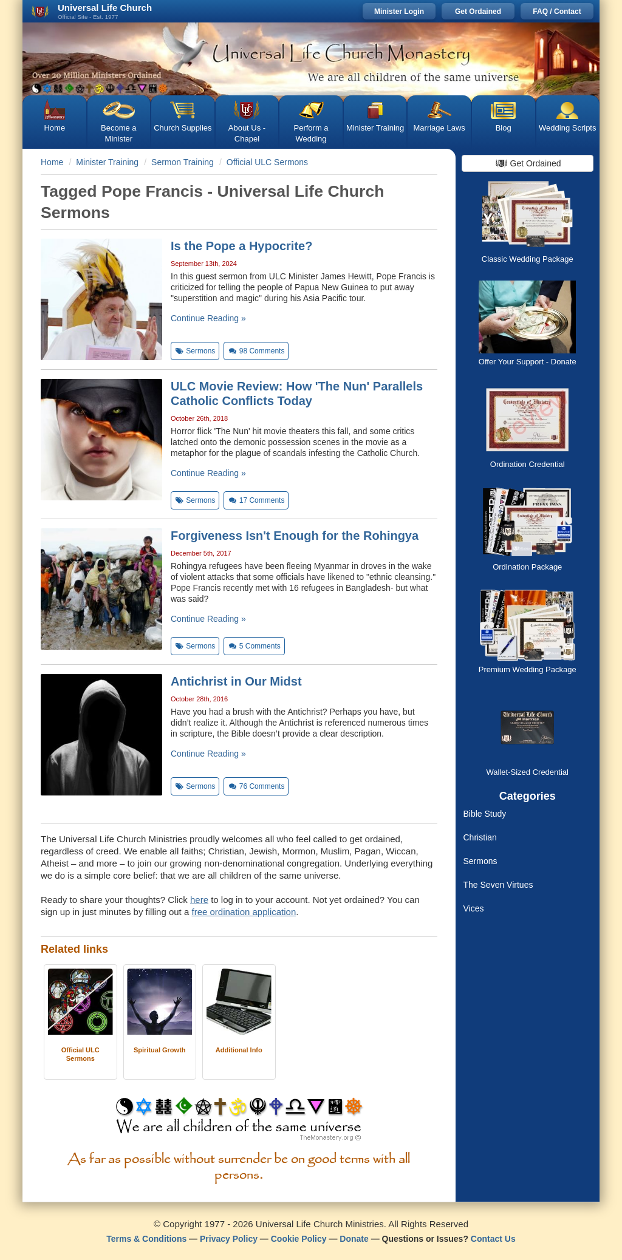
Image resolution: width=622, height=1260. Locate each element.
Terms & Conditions (146, 1239)
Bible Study (485, 814)
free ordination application (243, 912)
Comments (256, 351)
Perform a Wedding (310, 133)
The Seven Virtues (498, 885)
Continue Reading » (208, 318)
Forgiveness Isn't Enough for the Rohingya (295, 535)
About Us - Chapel (246, 133)
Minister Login (399, 11)
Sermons (480, 861)
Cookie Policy (299, 1239)
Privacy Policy (229, 1239)
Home (54, 127)
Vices (473, 908)
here (199, 899)
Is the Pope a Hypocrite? (241, 246)
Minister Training (375, 127)
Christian (480, 837)
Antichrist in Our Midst (236, 681)
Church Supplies (182, 127)
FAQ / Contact (557, 11)
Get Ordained (478, 11)
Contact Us (493, 1239)
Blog (503, 127)
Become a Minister (119, 133)
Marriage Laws (439, 127)
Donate (354, 1239)
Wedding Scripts (567, 127)
